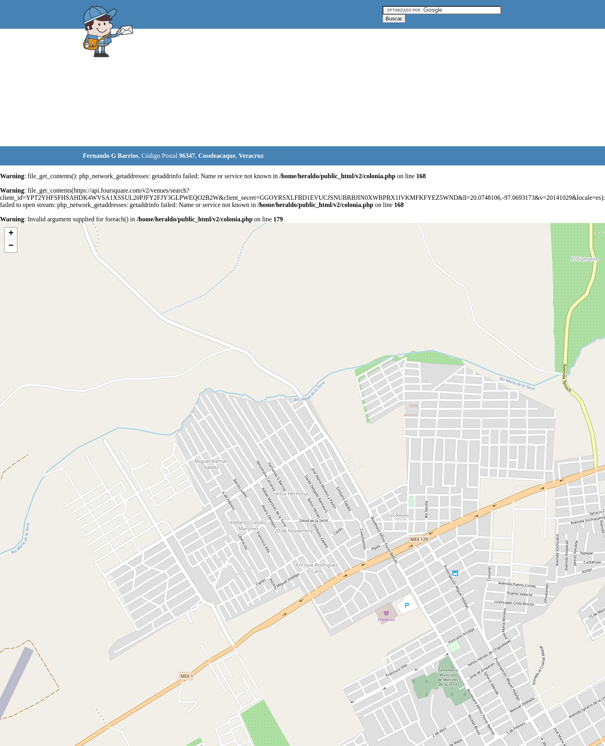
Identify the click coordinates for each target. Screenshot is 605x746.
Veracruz (251, 155)
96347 (187, 155)
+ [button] (11, 234)
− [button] (11, 246)
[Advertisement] (282, 88)
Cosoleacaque (216, 155)
